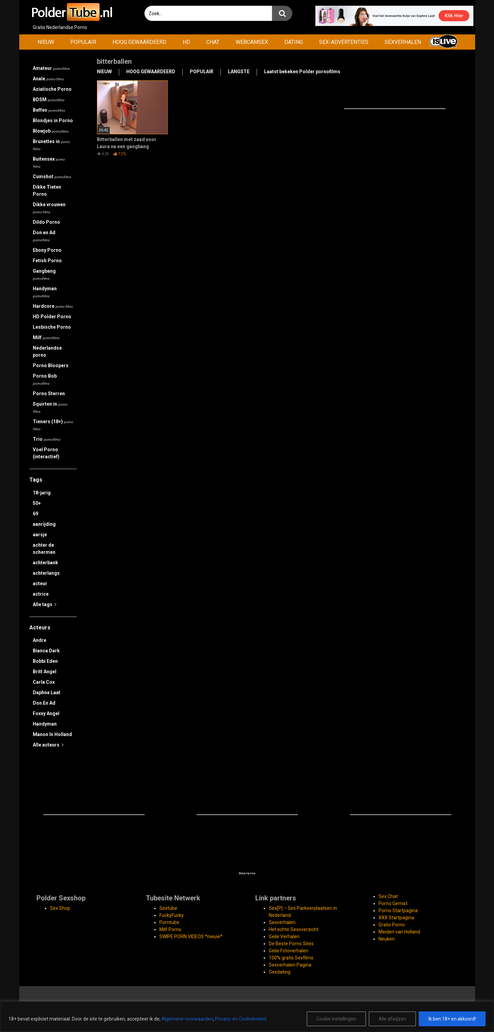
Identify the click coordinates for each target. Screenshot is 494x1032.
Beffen (49, 110)
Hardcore (53, 306)
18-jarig (42, 492)
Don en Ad (44, 236)
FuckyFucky (171, 915)
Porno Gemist (393, 903)
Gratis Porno (392, 924)
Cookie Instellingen (336, 1019)
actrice (41, 594)
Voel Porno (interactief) (46, 453)
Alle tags (44, 604)
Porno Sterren (49, 393)
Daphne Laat (46, 692)
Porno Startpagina (398, 910)
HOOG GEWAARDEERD (139, 42)
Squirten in (50, 407)
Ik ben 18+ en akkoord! (452, 1019)
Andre (39, 640)
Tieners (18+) (53, 425)
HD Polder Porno (52, 316)
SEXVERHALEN (403, 42)
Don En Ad (44, 703)
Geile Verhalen (284, 936)
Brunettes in (51, 145)
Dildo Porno (46, 222)
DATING (293, 42)
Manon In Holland (52, 734)
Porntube (169, 922)
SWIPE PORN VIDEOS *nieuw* (191, 936)
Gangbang (44, 274)
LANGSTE (239, 71)
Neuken (387, 939)
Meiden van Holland (399, 931)
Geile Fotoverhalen (288, 950)
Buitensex (49, 162)
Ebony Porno (47, 250)
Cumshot (52, 176)
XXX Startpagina (396, 917)
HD (186, 42)
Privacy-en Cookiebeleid (240, 1019)
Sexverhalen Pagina (290, 965)
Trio (46, 439)
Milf (46, 337)
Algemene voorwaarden (187, 1019)
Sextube (168, 908)
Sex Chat (388, 896)
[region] (247, 1016)
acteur (40, 583)
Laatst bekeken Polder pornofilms (302, 71)
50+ (37, 503)
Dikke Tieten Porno (47, 190)
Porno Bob (45, 379)
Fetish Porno (47, 260)
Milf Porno (170, 929)
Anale (48, 78)
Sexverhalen (282, 922)
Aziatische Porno (52, 89)
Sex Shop (60, 908)
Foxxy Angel (46, 713)
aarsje (40, 534)
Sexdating (279, 972)
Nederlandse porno (47, 351)
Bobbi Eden (45, 661)
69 (35, 513)
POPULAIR (83, 42)
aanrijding (44, 524)
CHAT (212, 42)
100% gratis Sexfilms (291, 957)
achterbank (45, 562)
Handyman (45, 292)
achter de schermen (44, 548)
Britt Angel (44, 671)
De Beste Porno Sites (291, 943)
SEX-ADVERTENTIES (343, 42)
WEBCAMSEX (252, 42)
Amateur (51, 68)
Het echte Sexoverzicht (293, 929)
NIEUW (45, 42)
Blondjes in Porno (53, 120)
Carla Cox (44, 682)
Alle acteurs (48, 745)
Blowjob (50, 131)
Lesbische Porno (52, 327)
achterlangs (46, 573)
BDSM (48, 99)
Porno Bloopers (51, 365)
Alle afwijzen (392, 1019)
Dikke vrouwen (49, 208)
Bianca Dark (46, 650)
